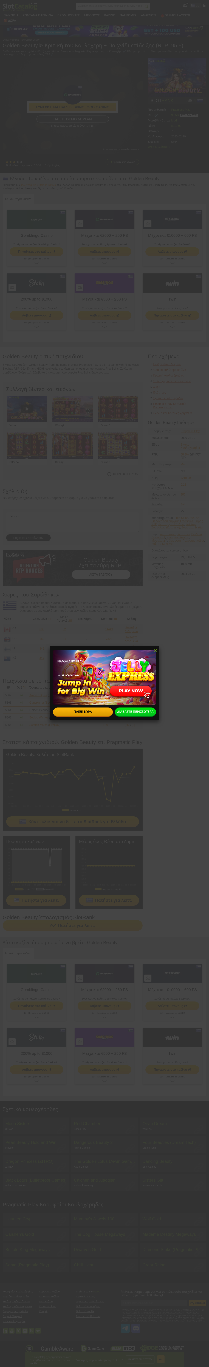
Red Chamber (87, 1123)
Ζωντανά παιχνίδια (38, 15)
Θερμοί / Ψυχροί (177, 15)
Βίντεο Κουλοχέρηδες (190, 446)
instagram (25, 1329)
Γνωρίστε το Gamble (39, 258)
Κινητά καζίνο (47, 1306)
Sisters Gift (152, 1180)
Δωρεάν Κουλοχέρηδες (16, 1296)
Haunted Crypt (19, 1218)
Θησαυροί (158, 537)
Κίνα (170, 537)
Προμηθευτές (68, 15)
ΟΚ (160, 1359)
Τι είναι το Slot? (88, 1291)
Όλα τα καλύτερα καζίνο (169, 369)
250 (183, 494)
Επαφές (43, 1311)
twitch (31, 1329)
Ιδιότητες (159, 392)
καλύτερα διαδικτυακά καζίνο (38, 184)
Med (174, 120)
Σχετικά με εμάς (85, 1296)
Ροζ (153, 543)
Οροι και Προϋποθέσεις (90, 1301)
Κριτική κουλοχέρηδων (168, 375)
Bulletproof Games (15, 1185)
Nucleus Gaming (60, 717)
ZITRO (9, 1166)
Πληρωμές (128, 15)
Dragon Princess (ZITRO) (29, 1161)
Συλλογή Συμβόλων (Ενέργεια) (174, 526)
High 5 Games (82, 1147)
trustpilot (38, 1329)
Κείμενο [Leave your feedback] (72, 522)
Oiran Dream (154, 1123)
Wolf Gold (151, 1218)
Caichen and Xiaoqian (94, 1180)
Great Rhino (153, 1265)
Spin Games (149, 1166)
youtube (12, 1329)
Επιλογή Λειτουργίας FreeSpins (172, 521)
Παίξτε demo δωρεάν (72, 119)
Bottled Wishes (38, 717)
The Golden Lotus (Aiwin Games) (105, 1161)
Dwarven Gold (87, 1249)
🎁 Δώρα (10, 20)
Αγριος (194, 517)
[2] (133, 724)
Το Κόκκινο (165, 543)
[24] (127, 717)
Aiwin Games (81, 1166)
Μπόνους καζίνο (49, 1296)
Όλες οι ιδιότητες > (159, 146)
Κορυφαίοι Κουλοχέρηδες (18, 1291)
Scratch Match (38, 724)
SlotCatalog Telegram (125, 1326)
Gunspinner (36, 702)
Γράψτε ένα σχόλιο (124, 162)
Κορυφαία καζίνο (49, 1291)
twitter (18, 1329)
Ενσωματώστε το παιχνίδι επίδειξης (121, 149)
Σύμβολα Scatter (192, 527)
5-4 (183, 504)
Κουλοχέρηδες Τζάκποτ (16, 1301)
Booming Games (59, 695)
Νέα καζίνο (46, 1301)
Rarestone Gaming (152, 1185)
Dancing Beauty (157, 1161)
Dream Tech (149, 1147)
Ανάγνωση (149, 15)
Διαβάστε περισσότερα (140, 1359)
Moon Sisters (17, 1123)
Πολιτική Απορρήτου (88, 1306)
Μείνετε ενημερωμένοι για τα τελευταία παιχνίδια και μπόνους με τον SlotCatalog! (161, 1293)
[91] (127, 695)
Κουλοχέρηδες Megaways (17, 1306)
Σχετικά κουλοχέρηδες (168, 398)
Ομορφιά (175, 540)
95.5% (175, 115)
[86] (127, 702)
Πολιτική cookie (85, 1311)
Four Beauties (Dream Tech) (169, 1142)
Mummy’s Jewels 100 (94, 1218)
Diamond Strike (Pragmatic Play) (173, 1249)
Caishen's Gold (19, 1234)
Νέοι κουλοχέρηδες (14, 1321)
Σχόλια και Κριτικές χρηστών (172, 413)
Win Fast (147, 1129)
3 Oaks (9, 1129)
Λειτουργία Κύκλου (171, 524)
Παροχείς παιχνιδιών (15, 1311)
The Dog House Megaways (99, 1234)
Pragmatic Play (180, 109)
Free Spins (181, 517)
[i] (49, 618)
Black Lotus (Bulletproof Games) (35, 1180)
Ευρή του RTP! (189, 115)
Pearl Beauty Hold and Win (30, 1142)
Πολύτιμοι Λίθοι (193, 540)
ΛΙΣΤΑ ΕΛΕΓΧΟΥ (100, 574)
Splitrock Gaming (83, 1185)
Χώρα (156, 386)
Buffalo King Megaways (27, 1249)
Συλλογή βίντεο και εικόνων (172, 381)
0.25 (183, 484)
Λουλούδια (181, 537)
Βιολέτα (196, 534)
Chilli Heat (83, 1265)
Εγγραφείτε (197, 1302)
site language (192, 5)
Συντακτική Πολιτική (88, 1316)
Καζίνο (109, 15)
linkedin (5, 1329)
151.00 (103, 695)
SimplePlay (80, 1129)
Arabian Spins (38, 695)
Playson (9, 1147)
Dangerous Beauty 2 (93, 1142)
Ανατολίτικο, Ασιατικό (175, 534)
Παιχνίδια (11, 15)
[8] (127, 710)
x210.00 (176, 125)
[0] (133, 695)
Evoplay (54, 724)
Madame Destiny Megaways (169, 1234)
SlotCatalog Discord (135, 1326)
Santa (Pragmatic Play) (27, 1265)
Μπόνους (92, 15)
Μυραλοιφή (159, 540)
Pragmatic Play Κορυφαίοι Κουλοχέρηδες (53, 1204)
